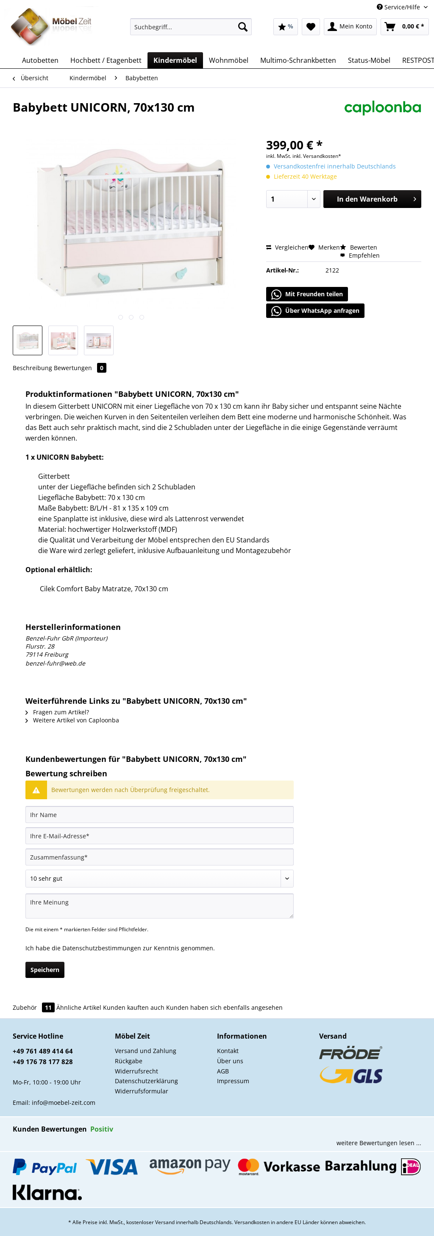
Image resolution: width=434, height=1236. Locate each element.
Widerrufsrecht (136, 1071)
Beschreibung (32, 368)
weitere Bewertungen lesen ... (379, 1143)
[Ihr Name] (159, 814)
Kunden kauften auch (133, 1007)
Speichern (45, 970)
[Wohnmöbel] (228, 60)
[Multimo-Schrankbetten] (298, 60)
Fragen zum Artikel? (57, 712)
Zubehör (34, 1007)
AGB (223, 1071)
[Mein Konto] (350, 26)
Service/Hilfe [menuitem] (399, 7)
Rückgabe (128, 1061)
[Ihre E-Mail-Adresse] (159, 835)
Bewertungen (80, 368)
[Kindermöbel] (175, 60)
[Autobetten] (40, 60)
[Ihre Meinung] (159, 906)
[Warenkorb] (405, 26)
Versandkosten (252, 1222)
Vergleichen (287, 247)
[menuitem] (191, 30)
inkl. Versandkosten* (316, 156)
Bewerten (358, 247)
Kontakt (228, 1051)
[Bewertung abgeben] (159, 879)
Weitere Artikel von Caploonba (72, 720)
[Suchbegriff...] (191, 26)
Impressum (233, 1081)
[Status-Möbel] (369, 60)
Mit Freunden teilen (307, 294)
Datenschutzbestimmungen (101, 948)
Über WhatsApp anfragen (315, 311)
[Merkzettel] (311, 26)
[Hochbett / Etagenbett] (105, 60)
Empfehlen (360, 255)
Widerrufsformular (141, 1091)
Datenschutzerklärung (146, 1081)
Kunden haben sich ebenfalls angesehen (224, 1007)
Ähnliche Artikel (78, 1007)
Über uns (230, 1061)
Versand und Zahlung (145, 1051)
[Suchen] (243, 26)
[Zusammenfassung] (159, 856)
